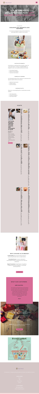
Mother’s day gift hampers (19, 388)
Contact (19, 382)
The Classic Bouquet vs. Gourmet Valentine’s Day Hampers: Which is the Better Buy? (29, 159)
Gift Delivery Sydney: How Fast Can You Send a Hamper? (29, 119)
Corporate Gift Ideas (28, 222)
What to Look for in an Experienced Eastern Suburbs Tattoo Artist (21, 121)
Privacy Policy (19, 381)
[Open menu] (36, 2)
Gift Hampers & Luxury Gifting (21, 222)
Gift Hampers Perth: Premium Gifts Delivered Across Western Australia (29, 200)
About (19, 378)
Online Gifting (21, 173)
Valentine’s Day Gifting (28, 184)
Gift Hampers (28, 138)
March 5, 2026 (11, 131)
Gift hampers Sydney (19, 387)
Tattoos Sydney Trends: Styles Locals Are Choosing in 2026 (11, 125)
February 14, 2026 (28, 135)
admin (21, 135)
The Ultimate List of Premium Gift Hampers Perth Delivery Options (21, 199)
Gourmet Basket (23, 66)
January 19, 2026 (28, 179)
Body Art (10, 132)
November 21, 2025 (28, 218)
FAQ (19, 379)
